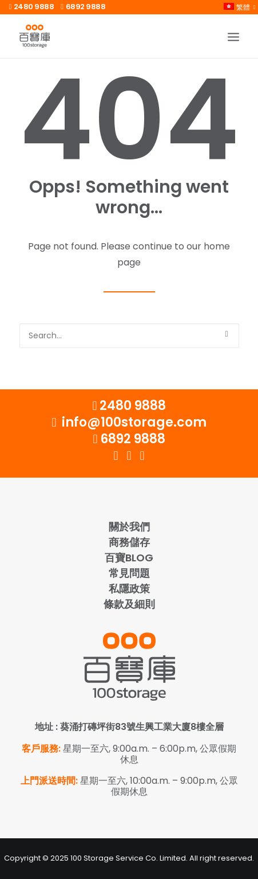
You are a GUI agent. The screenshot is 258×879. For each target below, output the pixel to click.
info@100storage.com (128, 422)
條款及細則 (129, 604)
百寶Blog (129, 557)
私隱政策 (129, 588)
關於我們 (129, 526)
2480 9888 (31, 6)
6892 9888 (83, 6)
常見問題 (129, 573)
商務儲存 (129, 542)
